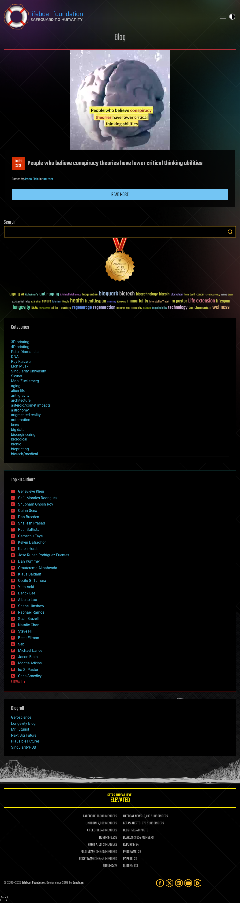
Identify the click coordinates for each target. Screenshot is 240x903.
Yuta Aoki (26, 587)
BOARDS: (128, 838)
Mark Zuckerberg (25, 381)
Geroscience (21, 717)
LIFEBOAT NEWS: (133, 816)
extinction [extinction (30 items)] (36, 301)
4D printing (20, 347)
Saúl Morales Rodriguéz (37, 498)
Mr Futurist (20, 729)
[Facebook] (160, 883)
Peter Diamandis (24, 352)
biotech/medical (24, 454)
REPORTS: (129, 845)
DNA (15, 356)
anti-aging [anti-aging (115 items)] (49, 294)
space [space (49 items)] (147, 308)
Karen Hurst (28, 548)
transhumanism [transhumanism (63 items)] (200, 308)
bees (15, 424)
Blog (120, 37)
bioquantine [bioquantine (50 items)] (90, 294)
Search (230, 231)
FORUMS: (108, 866)
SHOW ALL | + (18, 682)
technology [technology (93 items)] (178, 307)
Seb (21, 644)
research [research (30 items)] (120, 308)
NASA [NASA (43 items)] (34, 308)
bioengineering (23, 434)
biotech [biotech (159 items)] (127, 294)
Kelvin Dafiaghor (32, 542)
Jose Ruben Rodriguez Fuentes (43, 555)
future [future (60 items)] (46, 301)
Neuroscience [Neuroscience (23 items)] (44, 308)
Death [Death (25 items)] (230, 295)
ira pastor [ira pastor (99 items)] (178, 301)
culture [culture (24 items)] (224, 295)
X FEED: (91, 830)
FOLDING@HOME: (91, 852)
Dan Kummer (29, 561)
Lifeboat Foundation (33, 882)
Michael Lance (30, 650)
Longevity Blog (23, 723)
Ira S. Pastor (28, 669)
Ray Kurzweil (21, 361)
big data (18, 429)
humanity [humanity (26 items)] (111, 302)
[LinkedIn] (179, 883)
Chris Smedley (30, 676)
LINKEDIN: (91, 823)
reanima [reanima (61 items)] (65, 308)
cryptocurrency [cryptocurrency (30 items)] (213, 294)
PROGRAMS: (130, 852)
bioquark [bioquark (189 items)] (108, 294)
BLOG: (126, 830)
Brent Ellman (28, 638)
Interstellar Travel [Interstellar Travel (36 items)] (159, 302)
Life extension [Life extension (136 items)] (201, 301)
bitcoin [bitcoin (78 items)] (164, 294)
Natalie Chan (28, 625)
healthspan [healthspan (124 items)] (95, 301)
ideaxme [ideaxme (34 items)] (121, 302)
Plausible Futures (25, 741)
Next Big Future (23, 735)
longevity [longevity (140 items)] (21, 307)
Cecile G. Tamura (32, 580)
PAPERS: (128, 859)
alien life (18, 390)
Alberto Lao (27, 599)
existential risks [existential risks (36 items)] (21, 302)
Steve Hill (26, 631)
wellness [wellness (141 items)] (220, 307)
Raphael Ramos (31, 612)
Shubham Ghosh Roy (35, 504)
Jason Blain (31, 179)
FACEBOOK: (89, 816)
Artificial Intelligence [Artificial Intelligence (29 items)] (70, 294)
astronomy (20, 410)
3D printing (20, 342)
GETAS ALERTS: (132, 823)
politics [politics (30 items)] (54, 308)
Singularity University (28, 371)
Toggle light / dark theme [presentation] (232, 17)
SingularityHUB (23, 747)
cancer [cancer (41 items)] (200, 295)
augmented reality (26, 415)
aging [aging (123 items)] (14, 294)
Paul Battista (28, 529)
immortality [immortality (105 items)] (137, 301)
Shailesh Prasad (31, 523)
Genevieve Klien (31, 491)
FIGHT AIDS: (95, 845)
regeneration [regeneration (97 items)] (104, 307)
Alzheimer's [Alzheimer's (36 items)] (31, 295)
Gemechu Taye (30, 536)
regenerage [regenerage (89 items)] (82, 307)
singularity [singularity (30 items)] (136, 308)
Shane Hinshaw (31, 606)
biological (19, 439)
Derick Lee (26, 593)
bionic (16, 444)
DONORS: (104, 838)
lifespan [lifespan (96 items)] (223, 301)
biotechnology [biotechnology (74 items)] (147, 294)
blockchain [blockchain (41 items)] (177, 295)
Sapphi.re (78, 882)
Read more (120, 195)
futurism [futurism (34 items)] (56, 302)
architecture (20, 400)
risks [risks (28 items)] (128, 308)
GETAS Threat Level (120, 798)
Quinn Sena (27, 510)
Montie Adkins (30, 663)
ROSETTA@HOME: (90, 859)
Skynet (16, 376)
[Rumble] (197, 883)
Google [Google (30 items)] (65, 301)
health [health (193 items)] (77, 301)
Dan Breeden (28, 517)
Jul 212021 (18, 163)
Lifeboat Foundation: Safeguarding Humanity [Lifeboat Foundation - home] (108, 16)
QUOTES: (128, 866)
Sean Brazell (28, 618)
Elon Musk (19, 366)
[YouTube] (188, 883)
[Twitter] (169, 883)
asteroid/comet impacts (31, 405)
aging (15, 386)
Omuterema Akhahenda (37, 568)
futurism (47, 179)
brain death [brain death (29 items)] (189, 294)
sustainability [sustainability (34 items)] (159, 308)
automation (20, 420)
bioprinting (20, 449)
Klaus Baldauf (29, 574)
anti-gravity (20, 395)
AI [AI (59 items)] (22, 294)
